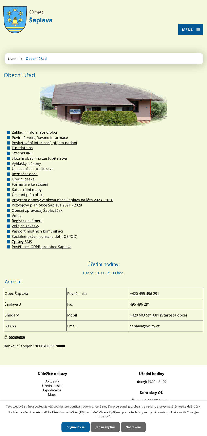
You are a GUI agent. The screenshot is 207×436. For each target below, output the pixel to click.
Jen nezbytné (105, 427)
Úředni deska (52, 386)
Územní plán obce (27, 194)
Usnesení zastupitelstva (33, 168)
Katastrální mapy (27, 189)
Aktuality (52, 381)
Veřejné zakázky (25, 225)
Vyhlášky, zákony (26, 163)
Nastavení (133, 427)
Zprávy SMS (22, 241)
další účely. (194, 406)
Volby (16, 215)
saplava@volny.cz (145, 326)
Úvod (12, 58)
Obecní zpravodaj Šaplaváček (37, 210)
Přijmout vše (76, 427)
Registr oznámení (27, 220)
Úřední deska (23, 179)
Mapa (52, 394)
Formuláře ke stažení (30, 184)
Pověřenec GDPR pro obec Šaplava (41, 246)
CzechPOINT (22, 153)
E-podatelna (22, 147)
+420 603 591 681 (144, 315)
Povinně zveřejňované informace (40, 137)
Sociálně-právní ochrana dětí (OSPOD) (44, 236)
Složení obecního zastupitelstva (39, 158)
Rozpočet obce (25, 173)
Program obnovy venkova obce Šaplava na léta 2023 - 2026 (62, 199)
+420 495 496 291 (144, 293)
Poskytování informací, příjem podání (44, 142)
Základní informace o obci (34, 132)
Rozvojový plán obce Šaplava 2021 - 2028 (47, 205)
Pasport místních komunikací (37, 231)
